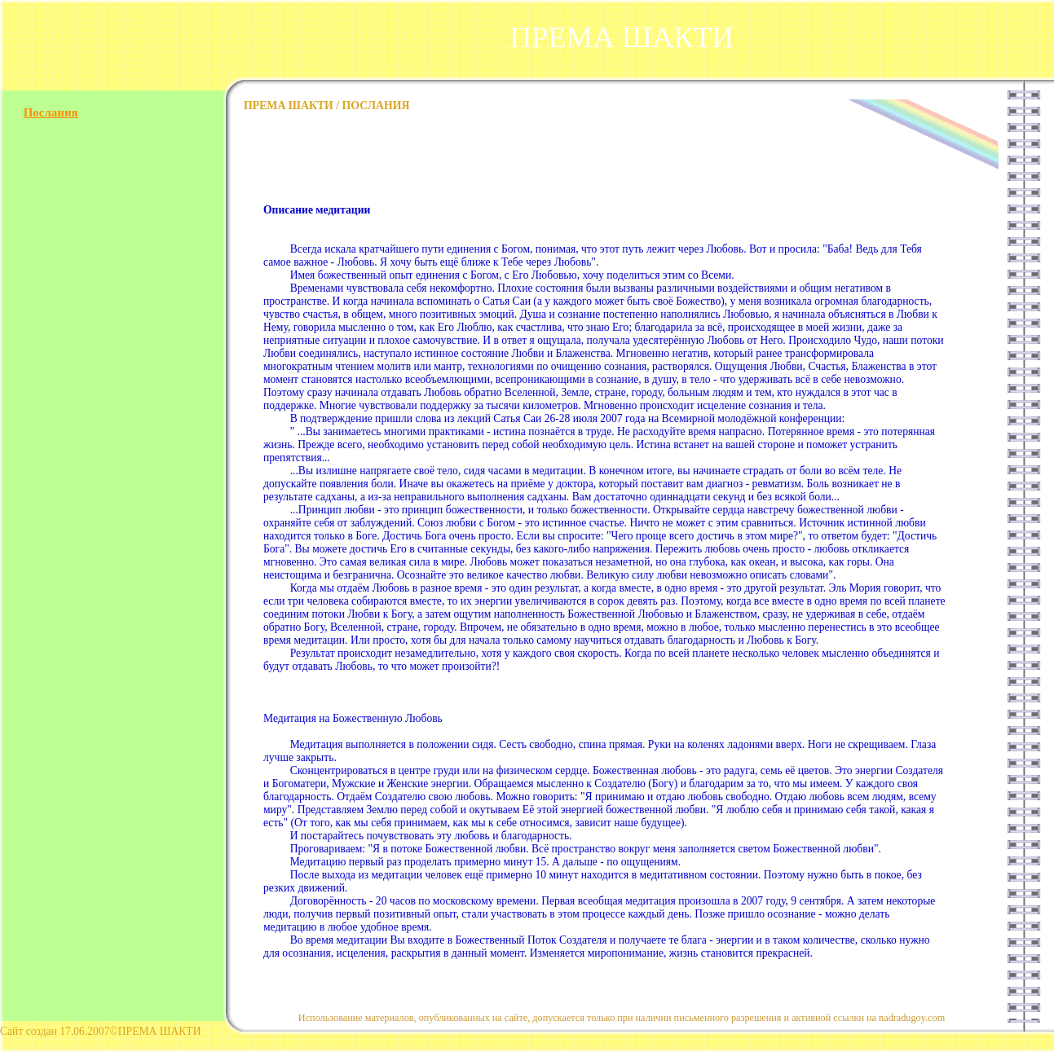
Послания (51, 112)
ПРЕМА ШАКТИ (621, 37)
